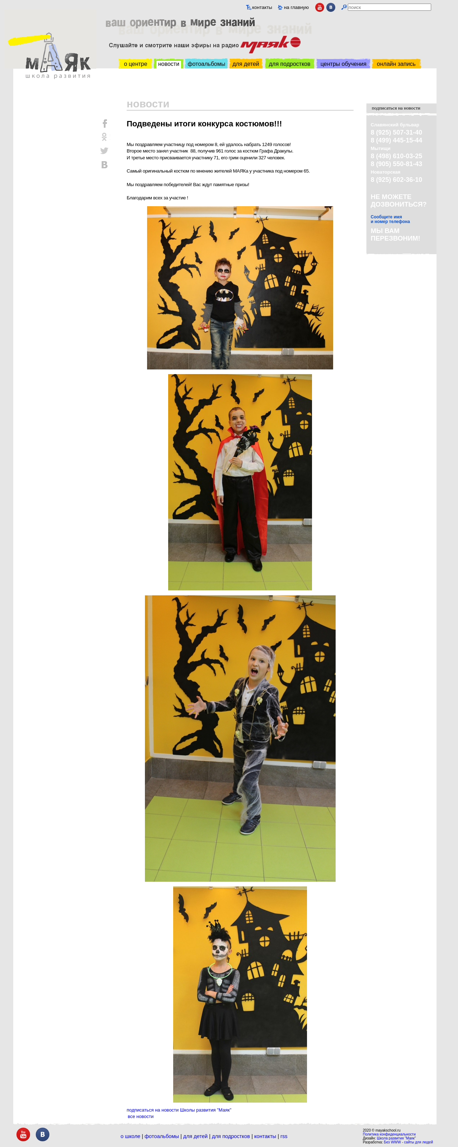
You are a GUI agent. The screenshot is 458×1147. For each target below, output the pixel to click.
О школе (130, 1136)
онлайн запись (396, 64)
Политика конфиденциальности (389, 1134)
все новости (141, 1116)
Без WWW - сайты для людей (408, 1142)
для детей (246, 64)
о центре (135, 64)
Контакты (265, 1136)
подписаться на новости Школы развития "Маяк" (179, 1110)
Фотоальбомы (162, 1136)
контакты (262, 7)
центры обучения (343, 64)
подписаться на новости (396, 108)
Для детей (195, 1136)
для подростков (289, 64)
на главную (296, 7)
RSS (284, 1136)
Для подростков (231, 1136)
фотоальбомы (206, 64)
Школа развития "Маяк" (396, 1138)
